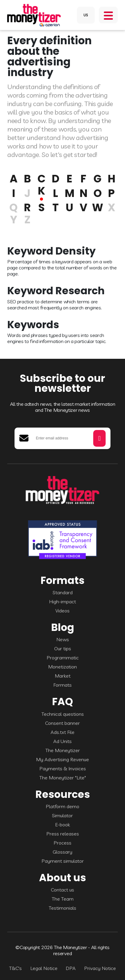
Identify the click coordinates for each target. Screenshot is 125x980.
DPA (71, 968)
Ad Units (62, 741)
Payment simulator (62, 861)
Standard (63, 592)
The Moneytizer (62, 750)
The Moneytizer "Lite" (62, 778)
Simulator (62, 815)
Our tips (62, 648)
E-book (62, 825)
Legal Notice (44, 968)
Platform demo (62, 806)
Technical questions (62, 714)
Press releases (62, 834)
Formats (62, 685)
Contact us (62, 890)
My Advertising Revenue (62, 759)
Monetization (62, 667)
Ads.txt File (62, 732)
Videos (62, 611)
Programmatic (63, 658)
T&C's (15, 968)
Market (63, 676)
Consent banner (62, 723)
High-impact (62, 601)
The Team (63, 899)
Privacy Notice (100, 968)
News (62, 639)
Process (62, 843)
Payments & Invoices (62, 768)
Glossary (62, 852)
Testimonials (62, 908)
